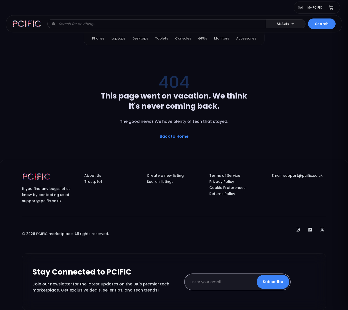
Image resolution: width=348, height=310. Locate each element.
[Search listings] (161, 24)
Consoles (183, 38)
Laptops (118, 38)
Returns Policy (222, 193)
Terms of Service (224, 175)
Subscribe (273, 281)
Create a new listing (165, 175)
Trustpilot (93, 181)
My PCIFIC (315, 7)
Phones (98, 38)
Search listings (160, 181)
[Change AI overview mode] (285, 24)
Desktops (140, 38)
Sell (300, 7)
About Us (92, 175)
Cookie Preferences (227, 187)
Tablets (161, 38)
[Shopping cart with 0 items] (331, 7)
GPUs (202, 38)
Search (322, 23)
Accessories (246, 38)
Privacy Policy (221, 181)
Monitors (221, 38)
